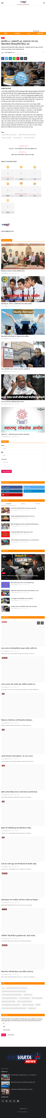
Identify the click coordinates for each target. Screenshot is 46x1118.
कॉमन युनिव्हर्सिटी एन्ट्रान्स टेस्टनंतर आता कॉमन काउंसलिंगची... (16, 369)
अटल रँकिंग (38, 1005)
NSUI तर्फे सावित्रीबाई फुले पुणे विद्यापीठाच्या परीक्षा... (16, 828)
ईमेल (2, 452)
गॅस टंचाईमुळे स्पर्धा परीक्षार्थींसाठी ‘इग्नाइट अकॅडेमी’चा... (22, 598)
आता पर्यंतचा (37, 503)
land (3, 988)
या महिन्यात (23, 503)
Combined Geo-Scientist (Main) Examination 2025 (14, 991)
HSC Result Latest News (27, 1005)
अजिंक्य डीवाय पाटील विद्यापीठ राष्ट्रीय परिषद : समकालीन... (22, 1089)
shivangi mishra (32, 1008)
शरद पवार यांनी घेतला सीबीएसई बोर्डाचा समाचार (12, 401)
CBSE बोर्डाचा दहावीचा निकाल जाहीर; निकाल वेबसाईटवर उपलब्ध (24, 590)
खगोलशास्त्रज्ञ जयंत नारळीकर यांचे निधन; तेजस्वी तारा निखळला (19, 900)
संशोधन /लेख (40, 33)
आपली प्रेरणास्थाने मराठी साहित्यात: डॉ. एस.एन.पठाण (17, 756)
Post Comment (6, 471)
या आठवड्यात (8, 503)
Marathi (37, 31)
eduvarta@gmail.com (7, 53)
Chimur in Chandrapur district (24, 1001)
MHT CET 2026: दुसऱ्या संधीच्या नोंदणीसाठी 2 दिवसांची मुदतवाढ (24, 524)
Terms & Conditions (22, 1111)
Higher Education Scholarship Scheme (27, 134)
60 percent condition (6, 137)
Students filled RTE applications (9, 998)
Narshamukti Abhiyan (24, 998)
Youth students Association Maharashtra (12, 994)
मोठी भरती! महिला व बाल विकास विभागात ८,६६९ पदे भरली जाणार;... (25, 540)
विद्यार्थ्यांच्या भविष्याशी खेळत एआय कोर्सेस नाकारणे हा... (17, 972)
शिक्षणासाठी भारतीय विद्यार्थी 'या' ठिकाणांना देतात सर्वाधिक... (15, 336)
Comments (5, 441)
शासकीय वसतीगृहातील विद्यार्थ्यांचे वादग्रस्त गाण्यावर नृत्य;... (23, 516)
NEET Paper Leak (28, 994)
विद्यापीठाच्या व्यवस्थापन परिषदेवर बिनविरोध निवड (13, 271)
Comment (4, 459)
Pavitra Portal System (37, 998)
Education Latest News (29, 137)
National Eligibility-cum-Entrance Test (11, 1005)
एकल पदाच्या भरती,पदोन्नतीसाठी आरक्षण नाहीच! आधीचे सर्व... (19, 648)
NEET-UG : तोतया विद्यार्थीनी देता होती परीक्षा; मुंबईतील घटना (23, 148)
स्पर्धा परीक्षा (17, 33)
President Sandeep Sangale (8, 1001)
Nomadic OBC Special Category (9, 134)
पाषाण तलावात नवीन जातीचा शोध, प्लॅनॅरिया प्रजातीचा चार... (18, 684)
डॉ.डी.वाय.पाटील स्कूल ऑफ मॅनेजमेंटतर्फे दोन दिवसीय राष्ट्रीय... (19, 864)
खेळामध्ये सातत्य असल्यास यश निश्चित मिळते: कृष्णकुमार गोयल (23, 1082)
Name (3, 445)
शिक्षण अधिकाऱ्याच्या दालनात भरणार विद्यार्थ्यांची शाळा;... (23, 582)
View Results (11, 1034)
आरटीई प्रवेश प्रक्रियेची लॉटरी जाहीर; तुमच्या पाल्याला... (22, 532)
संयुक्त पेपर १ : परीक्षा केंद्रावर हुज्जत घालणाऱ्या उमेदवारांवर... (15, 434)
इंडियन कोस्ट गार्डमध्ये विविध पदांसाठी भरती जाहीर (23, 154)
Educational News (18, 137)
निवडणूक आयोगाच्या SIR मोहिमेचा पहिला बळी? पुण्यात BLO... (24, 606)
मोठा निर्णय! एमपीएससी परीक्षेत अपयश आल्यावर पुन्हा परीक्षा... (24, 508)
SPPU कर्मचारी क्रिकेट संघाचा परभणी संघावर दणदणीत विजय (19, 792)
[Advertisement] (23, 12)
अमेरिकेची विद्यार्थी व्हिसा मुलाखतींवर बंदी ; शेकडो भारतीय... (18, 936)
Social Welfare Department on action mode (16, 988)
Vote (3, 1035)
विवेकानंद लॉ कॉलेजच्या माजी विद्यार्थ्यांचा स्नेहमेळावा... (17, 720)
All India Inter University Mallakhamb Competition (14, 1008)
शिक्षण (5, 33)
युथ (28, 33)
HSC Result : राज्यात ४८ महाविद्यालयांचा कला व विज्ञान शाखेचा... (17, 303)
